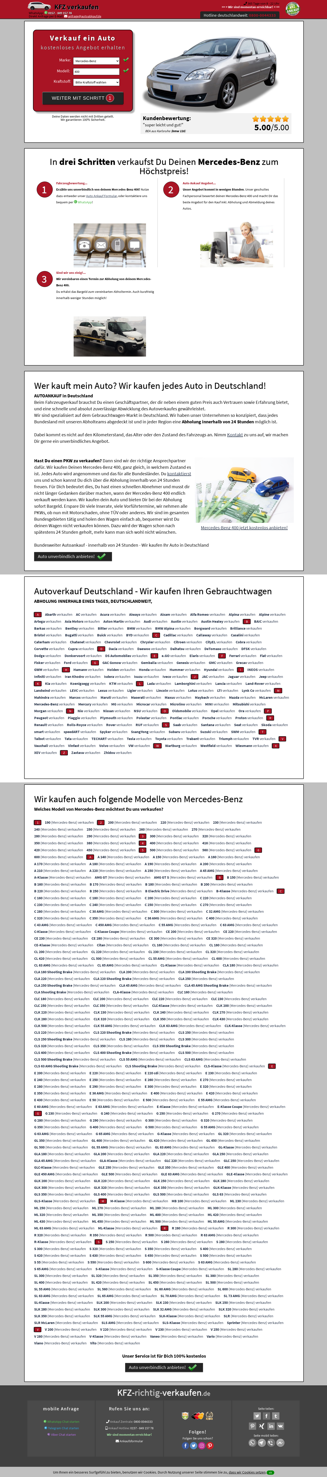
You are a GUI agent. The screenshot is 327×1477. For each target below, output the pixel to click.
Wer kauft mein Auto (123, 1378)
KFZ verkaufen (76, 6)
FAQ (197, 1431)
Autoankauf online (184, 1378)
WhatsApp (63, 227)
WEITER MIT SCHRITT (83, 98)
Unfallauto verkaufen (154, 1378)
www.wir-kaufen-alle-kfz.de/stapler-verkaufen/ (213, 1383)
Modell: (63, 70)
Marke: (65, 60)
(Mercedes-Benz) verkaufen (69, 729)
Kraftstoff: (62, 81)
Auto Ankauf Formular (94, 214)
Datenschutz (136, 1431)
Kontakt (235, 341)
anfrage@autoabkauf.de (84, 16)
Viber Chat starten (63, 1341)
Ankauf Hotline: (119, 1335)
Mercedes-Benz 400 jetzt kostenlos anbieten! (244, 434)
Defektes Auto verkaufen (76, 1383)
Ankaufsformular (131, 1348)
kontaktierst (179, 380)
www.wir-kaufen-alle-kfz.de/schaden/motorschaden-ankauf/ (136, 1383)
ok (270, 1472)
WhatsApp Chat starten (63, 1328)
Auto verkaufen (210, 1378)
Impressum (184, 1431)
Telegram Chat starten (63, 1335)
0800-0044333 (143, 1328)
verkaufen (58, 521)
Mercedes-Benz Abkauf (168, 1389)
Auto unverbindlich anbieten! (72, 463)
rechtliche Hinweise (160, 1431)
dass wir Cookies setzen (247, 1472)
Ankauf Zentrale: (121, 1328)
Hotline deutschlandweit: (240, 15)
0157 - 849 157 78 (60, 13)
